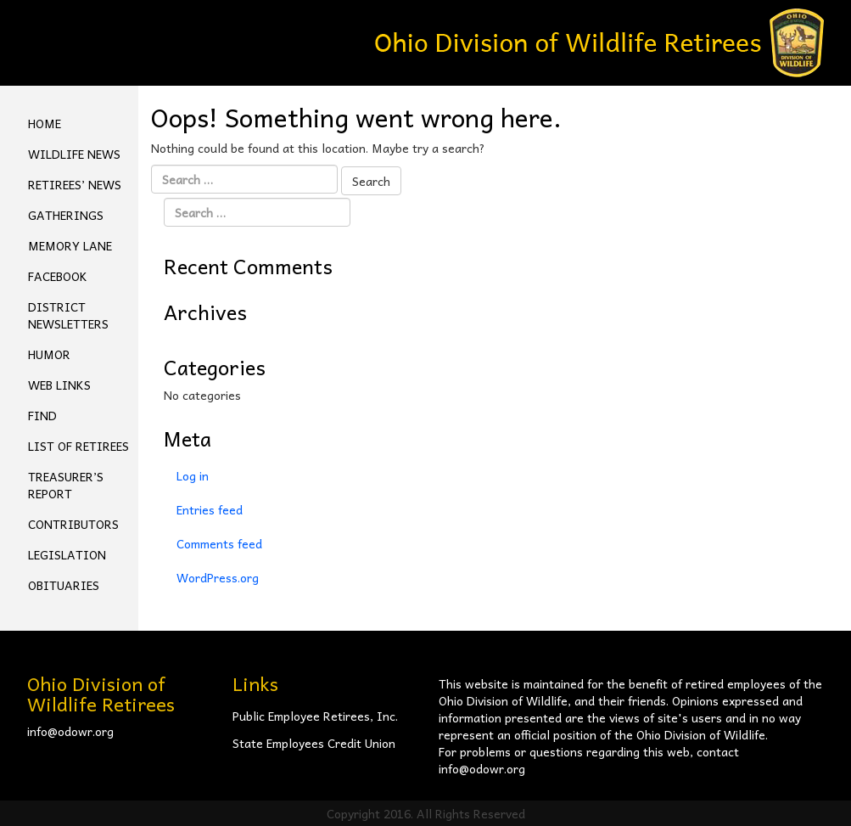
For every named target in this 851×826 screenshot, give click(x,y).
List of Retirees (78, 445)
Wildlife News (74, 153)
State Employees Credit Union (313, 742)
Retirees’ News (74, 184)
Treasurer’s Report (66, 485)
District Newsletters (68, 315)
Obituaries (63, 585)
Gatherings (66, 214)
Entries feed (209, 509)
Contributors (73, 523)
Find (42, 415)
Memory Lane (70, 245)
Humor (49, 354)
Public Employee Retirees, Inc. (315, 715)
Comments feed (219, 543)
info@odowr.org (70, 731)
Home (44, 123)
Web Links (59, 384)
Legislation (67, 554)
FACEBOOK (57, 276)
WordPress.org (217, 577)
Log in (192, 475)
